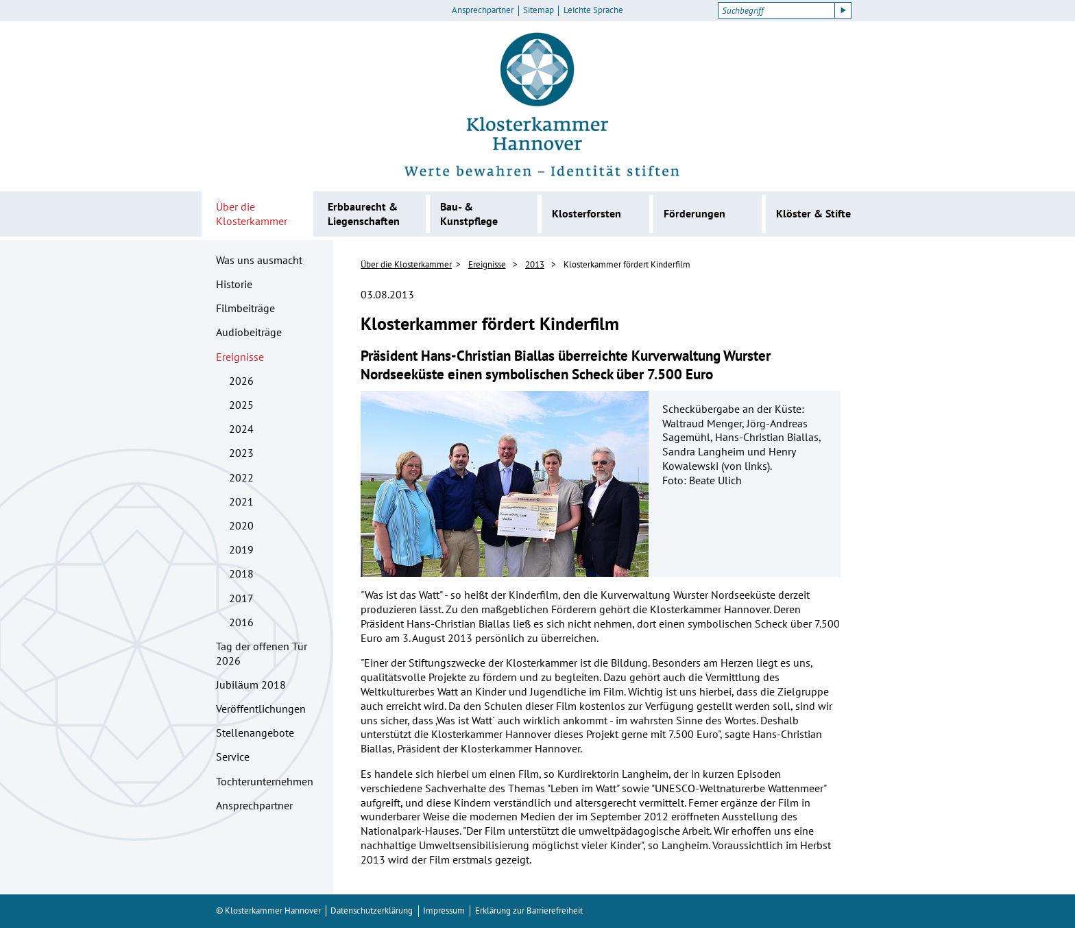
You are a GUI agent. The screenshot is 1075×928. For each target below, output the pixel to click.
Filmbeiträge (245, 308)
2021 (241, 501)
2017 (241, 598)
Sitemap (538, 10)
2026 (241, 381)
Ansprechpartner (483, 10)
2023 (241, 453)
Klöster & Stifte (813, 213)
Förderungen (694, 213)
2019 (241, 549)
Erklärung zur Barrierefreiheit (529, 910)
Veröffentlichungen (261, 708)
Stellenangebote (255, 732)
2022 (241, 477)
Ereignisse (240, 357)
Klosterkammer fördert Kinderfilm (627, 264)
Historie (234, 284)
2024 (241, 429)
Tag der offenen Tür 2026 (261, 653)
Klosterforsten (586, 213)
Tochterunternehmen (264, 781)
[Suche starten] (843, 10)
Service (233, 756)
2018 (241, 573)
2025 (241, 405)
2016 (241, 622)
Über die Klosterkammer (251, 214)
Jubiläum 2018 (251, 684)
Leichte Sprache (593, 10)
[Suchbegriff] (776, 10)
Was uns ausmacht (259, 260)
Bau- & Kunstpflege (469, 214)
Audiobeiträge (249, 332)
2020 (241, 525)
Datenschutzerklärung (371, 910)
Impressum (444, 910)
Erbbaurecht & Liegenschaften (364, 214)
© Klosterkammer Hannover (268, 910)
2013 (534, 264)
